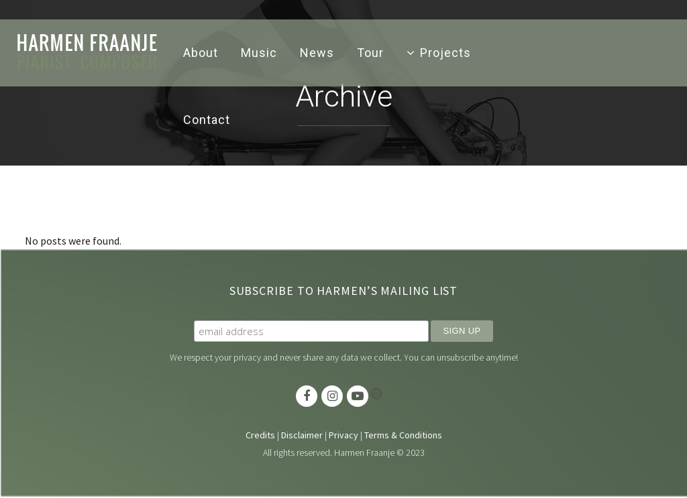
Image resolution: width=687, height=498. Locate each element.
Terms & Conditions (403, 436)
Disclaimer (302, 436)
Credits (260, 436)
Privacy (343, 436)
